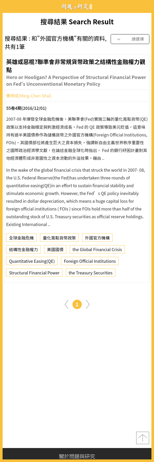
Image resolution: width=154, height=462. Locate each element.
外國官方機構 (97, 239)
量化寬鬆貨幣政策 (59, 239)
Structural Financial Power (34, 274)
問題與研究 (77, 6)
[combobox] (130, 39)
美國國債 (55, 250)
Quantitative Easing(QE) (32, 262)
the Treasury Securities (90, 274)
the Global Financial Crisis (97, 250)
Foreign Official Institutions (90, 262)
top (142, 438)
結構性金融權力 (23, 250)
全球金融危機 (21, 239)
